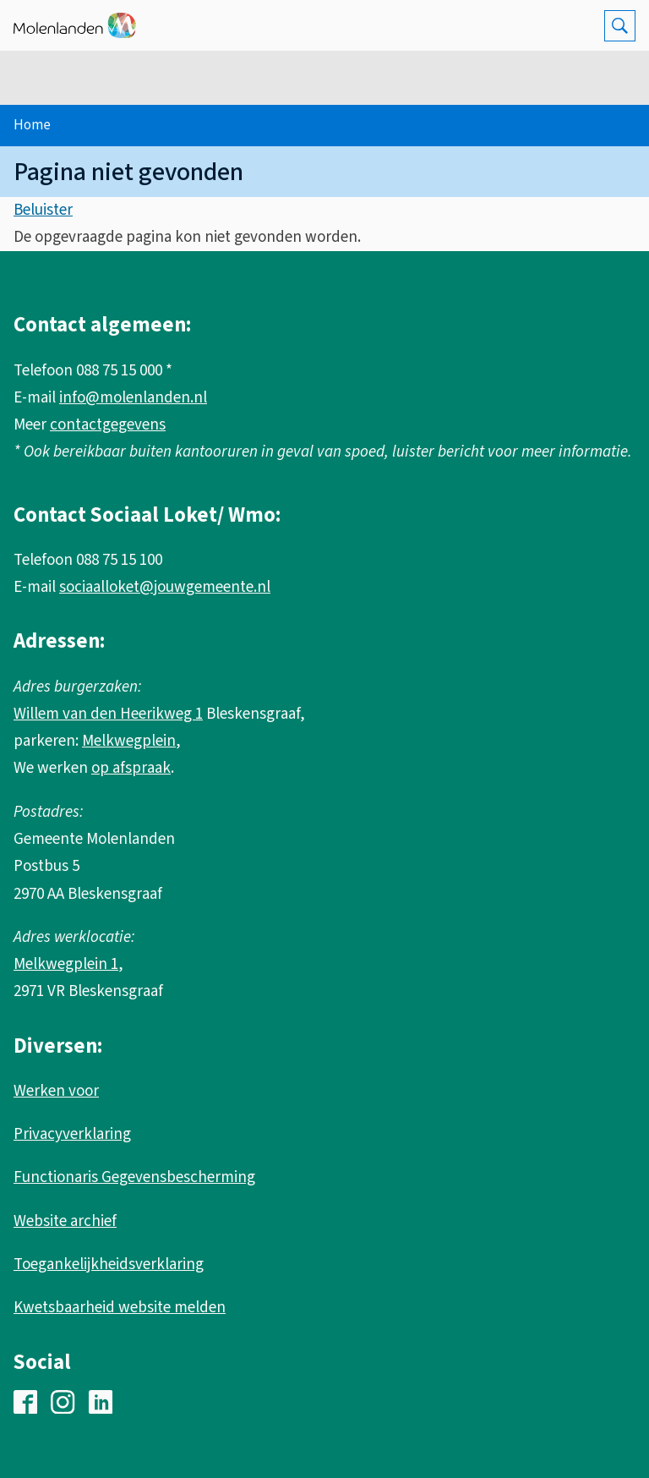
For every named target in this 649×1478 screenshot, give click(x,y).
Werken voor (56, 1091)
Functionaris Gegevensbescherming (134, 1177)
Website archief (65, 1221)
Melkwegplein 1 (66, 964)
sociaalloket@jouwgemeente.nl (164, 587)
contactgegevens (108, 424)
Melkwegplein (129, 741)
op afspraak (131, 768)
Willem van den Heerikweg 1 (108, 714)
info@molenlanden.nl (133, 397)
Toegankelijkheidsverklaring (109, 1264)
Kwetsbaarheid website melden (120, 1307)
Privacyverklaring (72, 1134)
